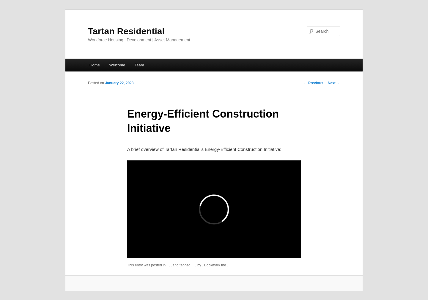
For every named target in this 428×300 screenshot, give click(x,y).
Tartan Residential (126, 31)
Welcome (117, 65)
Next (334, 83)
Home (94, 65)
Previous (313, 83)
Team (139, 65)
